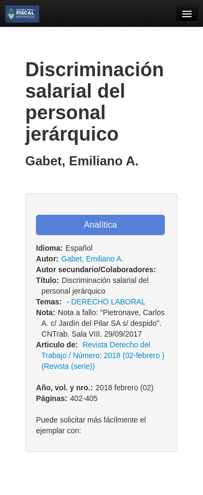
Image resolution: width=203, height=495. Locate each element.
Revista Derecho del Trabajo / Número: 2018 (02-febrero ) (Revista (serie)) (102, 355)
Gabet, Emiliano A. (92, 258)
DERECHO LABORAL (108, 301)
